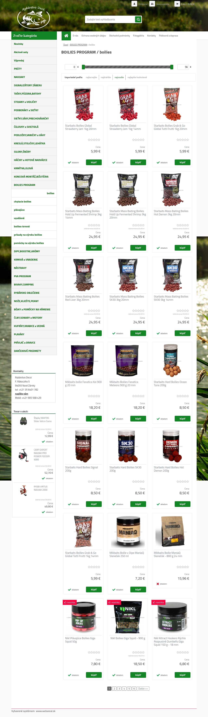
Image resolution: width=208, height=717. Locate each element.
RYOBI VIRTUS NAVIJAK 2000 (40, 488)
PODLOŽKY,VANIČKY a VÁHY (29, 135)
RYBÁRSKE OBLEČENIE (26, 293)
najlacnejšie (91, 77)
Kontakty (151, 35)
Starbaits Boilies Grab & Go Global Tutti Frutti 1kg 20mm (170, 127)
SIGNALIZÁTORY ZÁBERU (28, 85)
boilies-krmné (22, 226)
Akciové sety (21, 52)
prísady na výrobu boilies (28, 235)
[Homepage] (67, 35)
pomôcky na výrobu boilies (29, 243)
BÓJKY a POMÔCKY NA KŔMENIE (32, 309)
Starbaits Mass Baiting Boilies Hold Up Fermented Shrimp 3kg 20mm (128, 214)
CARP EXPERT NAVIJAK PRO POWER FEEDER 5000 (42, 454)
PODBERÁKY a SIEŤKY (26, 110)
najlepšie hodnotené (137, 77)
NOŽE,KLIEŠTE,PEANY (26, 301)
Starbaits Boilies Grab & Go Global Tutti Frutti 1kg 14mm (81, 554)
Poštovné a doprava (168, 35)
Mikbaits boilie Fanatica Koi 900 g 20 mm (83, 383)
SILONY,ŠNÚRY (22, 152)
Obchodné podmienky (119, 35)
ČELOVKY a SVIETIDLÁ (26, 127)
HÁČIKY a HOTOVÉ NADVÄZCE (30, 160)
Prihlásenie (139, 4)
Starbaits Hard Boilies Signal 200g (81, 469)
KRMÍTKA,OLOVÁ (23, 168)
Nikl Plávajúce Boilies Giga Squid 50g (80, 640)
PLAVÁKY (19, 334)
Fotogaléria (138, 35)
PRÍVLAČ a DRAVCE (24, 343)
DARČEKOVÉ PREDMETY (27, 351)
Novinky (18, 44)
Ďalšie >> (143, 688)
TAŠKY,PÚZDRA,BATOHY (27, 94)
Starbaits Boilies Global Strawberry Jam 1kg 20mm (80, 127)
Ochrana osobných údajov (93, 35)
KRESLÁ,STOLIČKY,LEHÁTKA (29, 143)
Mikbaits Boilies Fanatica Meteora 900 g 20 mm (124, 383)
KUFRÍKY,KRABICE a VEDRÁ (29, 326)
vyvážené (19, 218)
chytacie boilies (22, 201)
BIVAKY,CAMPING (24, 284)
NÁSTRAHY (20, 268)
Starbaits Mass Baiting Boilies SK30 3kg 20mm (127, 298)
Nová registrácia (161, 4)
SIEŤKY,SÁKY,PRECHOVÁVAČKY (31, 118)
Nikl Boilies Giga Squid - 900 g (127, 638)
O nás (75, 35)
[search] (138, 19)
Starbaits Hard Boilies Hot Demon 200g (169, 469)
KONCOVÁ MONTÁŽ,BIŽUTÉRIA (31, 177)
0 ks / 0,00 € (188, 4)
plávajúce (19, 210)
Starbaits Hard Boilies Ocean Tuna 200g (170, 383)
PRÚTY (18, 69)
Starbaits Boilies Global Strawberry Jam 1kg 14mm (125, 127)
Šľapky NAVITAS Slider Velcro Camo (43, 419)
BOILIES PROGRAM (24, 185)
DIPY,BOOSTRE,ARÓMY (27, 251)
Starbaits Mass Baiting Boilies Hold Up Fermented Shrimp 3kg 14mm (83, 214)
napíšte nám (21, 394)
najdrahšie (106, 77)
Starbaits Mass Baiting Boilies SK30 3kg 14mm (171, 298)
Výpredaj (19, 60)
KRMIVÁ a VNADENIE (26, 260)
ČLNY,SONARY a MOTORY (28, 318)
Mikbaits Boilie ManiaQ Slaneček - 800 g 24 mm (168, 554)
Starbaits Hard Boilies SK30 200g (125, 469)
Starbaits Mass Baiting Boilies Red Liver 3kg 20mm (82, 298)
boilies (50, 193)
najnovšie (119, 77)
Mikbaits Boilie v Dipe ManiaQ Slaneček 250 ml (127, 554)
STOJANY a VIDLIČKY (25, 102)
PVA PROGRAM (22, 276)
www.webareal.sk (45, 711)
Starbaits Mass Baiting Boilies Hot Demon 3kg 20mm (171, 212)
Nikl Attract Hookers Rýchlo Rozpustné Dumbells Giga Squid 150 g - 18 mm (170, 641)
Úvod (65, 44)
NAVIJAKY (19, 77)
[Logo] (33, 17)
